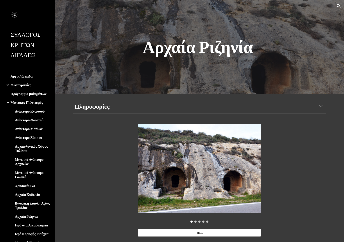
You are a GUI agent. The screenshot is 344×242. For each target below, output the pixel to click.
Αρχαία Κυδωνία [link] (27, 194)
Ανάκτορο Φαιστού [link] (29, 120)
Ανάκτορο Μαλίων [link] (29, 129)
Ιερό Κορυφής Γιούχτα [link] (31, 234)
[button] (338, 6)
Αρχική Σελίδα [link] (22, 76)
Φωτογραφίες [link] (21, 85)
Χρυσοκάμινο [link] (25, 186)
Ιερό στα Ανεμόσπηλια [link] (31, 225)
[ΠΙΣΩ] (199, 233)
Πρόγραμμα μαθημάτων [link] (29, 94)
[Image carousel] (199, 173)
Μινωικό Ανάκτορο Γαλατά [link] (29, 174)
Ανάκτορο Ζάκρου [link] (28, 137)
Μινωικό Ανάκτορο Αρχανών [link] (29, 161)
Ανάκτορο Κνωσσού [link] (30, 111)
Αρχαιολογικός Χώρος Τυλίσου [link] (31, 148)
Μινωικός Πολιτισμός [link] (27, 102)
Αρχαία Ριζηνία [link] (26, 216)
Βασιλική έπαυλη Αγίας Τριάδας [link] (32, 205)
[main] (199, 47)
